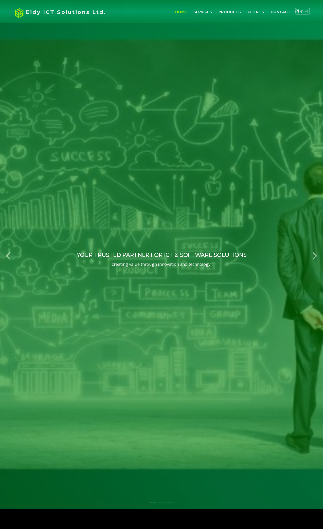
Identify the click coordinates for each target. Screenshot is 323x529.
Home (181, 12)
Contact (281, 12)
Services (202, 12)
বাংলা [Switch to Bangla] (302, 11)
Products (230, 12)
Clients (255, 12)
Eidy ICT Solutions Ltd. (66, 12)
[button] (8, 251)
